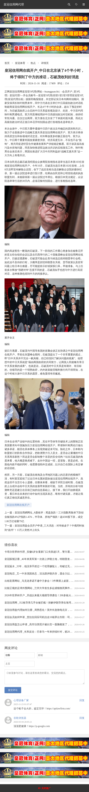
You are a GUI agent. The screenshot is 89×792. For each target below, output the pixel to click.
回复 (81, 702)
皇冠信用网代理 (14, 4)
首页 (7, 63)
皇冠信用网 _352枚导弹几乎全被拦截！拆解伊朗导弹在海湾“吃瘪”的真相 (45, 602)
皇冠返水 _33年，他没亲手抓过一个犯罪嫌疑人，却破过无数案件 (41, 566)
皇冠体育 (20, 63)
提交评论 (13, 692)
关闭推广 (46, 788)
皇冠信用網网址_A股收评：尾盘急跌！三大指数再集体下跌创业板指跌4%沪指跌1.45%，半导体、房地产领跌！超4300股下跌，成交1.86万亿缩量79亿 (44, 517)
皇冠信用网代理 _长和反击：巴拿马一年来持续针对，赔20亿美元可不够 (45, 631)
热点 (33, 63)
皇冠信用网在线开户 (18, 505)
